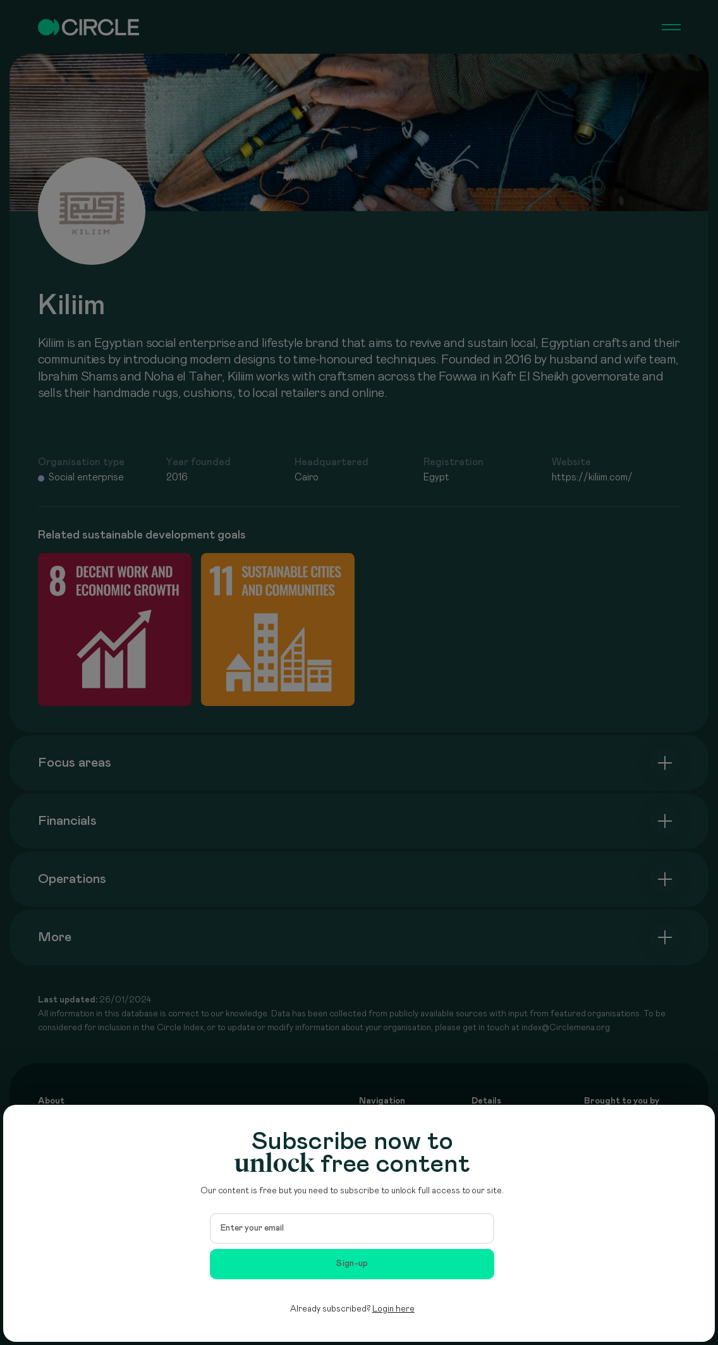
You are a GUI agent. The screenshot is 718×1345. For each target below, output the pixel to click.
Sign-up (352, 1263)
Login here (393, 1309)
